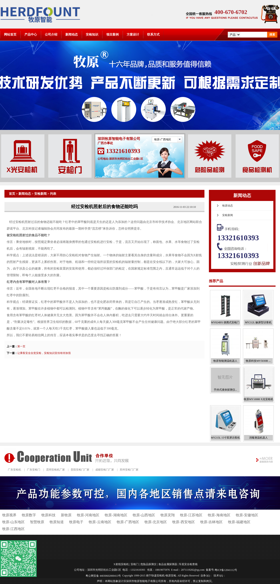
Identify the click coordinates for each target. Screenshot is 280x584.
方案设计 (133, 34)
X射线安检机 (121, 564)
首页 (12, 193)
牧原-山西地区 (144, 515)
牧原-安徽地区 (247, 515)
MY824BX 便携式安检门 (225, 322)
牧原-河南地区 (88, 515)
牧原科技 (48, 515)
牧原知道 (57, 522)
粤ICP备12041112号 (226, 570)
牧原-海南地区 (219, 515)
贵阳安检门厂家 (80, 469)
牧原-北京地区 (155, 522)
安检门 (135, 564)
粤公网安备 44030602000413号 (103, 575)
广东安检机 (14, 469)
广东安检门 (33, 469)
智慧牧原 (37, 522)
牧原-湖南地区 (116, 515)
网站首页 (10, 34)
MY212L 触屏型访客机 (258, 322)
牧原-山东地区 (13, 522)
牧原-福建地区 (239, 522)
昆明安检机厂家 (55, 469)
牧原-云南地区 (100, 522)
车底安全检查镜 (188, 564)
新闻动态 (71, 34)
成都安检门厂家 (104, 469)
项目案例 (112, 34)
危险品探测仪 (148, 564)
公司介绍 (51, 34)
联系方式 (153, 34)
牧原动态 (227, 205)
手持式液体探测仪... (225, 389)
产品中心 (30, 34)
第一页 (21, 346)
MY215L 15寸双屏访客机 (225, 437)
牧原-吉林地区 (211, 522)
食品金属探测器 (167, 564)
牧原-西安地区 (183, 522)
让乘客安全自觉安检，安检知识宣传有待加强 (44, 353)
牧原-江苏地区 (191, 515)
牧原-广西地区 (162, 139)
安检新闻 (40, 193)
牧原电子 (76, 522)
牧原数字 (29, 515)
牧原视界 (9, 515)
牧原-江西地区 (13, 529)
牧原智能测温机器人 (225, 360)
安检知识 (92, 34)
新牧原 (66, 515)
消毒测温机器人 (258, 437)
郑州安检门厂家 (129, 469)
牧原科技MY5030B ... (258, 360)
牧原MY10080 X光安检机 (258, 399)
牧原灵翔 (167, 515)
